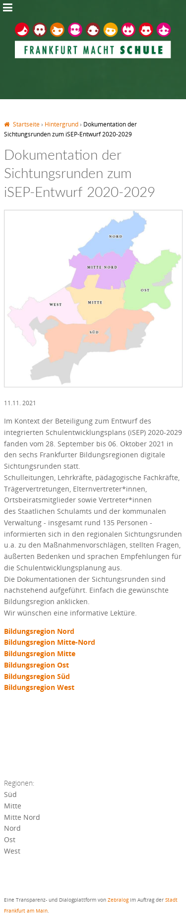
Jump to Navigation (7, 7)
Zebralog (118, 899)
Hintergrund (61, 124)
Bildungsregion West (40, 687)
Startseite (26, 124)
